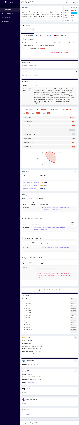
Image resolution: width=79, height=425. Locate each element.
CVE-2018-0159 (27, 2)
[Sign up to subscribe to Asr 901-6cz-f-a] (73, 311)
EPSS (36, 113)
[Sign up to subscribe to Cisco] (73, 299)
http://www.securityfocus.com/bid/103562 (34, 179)
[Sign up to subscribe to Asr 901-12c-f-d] (73, 301)
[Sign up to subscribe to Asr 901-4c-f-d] (73, 306)
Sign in (68, 2)
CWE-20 (28, 413)
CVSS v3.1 (40, 109)
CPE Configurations (43, 35)
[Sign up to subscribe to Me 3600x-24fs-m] (73, 327)
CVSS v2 (66, 109)
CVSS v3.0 (53, 109)
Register (75, 2)
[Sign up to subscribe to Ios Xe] (73, 322)
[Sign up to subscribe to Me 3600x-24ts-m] (73, 330)
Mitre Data (28, 35)
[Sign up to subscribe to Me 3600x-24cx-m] (73, 325)
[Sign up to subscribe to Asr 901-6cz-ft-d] (73, 318)
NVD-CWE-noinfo (30, 415)
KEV (26, 113)
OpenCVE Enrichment (29, 39)
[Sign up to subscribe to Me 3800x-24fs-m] (73, 332)
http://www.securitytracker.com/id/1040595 (34, 182)
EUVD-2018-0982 (30, 90)
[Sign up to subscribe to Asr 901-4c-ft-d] (73, 308)
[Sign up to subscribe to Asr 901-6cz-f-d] (73, 313)
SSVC (46, 113)
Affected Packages (60, 35)
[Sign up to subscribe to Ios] (73, 320)
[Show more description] (42, 21)
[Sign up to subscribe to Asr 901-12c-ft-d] (73, 303)
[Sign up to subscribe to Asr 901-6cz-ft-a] (73, 315)
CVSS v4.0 (27, 109)
